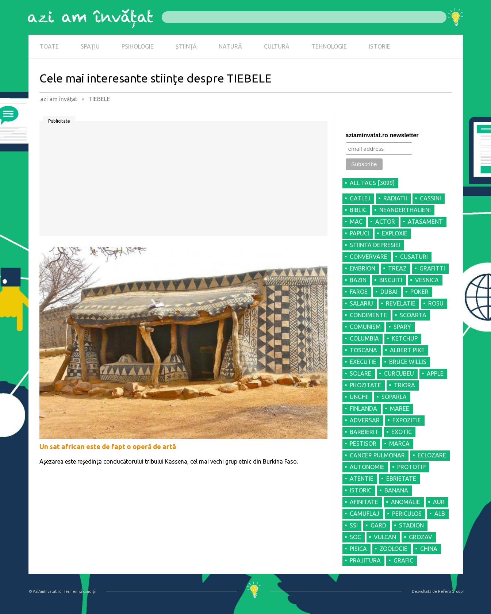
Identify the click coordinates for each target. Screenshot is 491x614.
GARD (378, 525)
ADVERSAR (365, 420)
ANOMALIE (405, 502)
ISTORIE (379, 46)
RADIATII (395, 198)
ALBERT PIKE (407, 350)
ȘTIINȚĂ (186, 46)
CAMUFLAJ (364, 513)
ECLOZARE (432, 455)
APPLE (435, 373)
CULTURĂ (276, 46)
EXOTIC (401, 432)
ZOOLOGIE (393, 548)
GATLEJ (360, 198)
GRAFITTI (432, 268)
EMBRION (362, 268)
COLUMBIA (364, 338)
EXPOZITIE (406, 420)
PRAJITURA (365, 560)
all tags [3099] (372, 183)
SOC (355, 537)
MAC (356, 221)
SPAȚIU (90, 46)
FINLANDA (363, 408)
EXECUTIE (363, 361)
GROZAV (420, 537)
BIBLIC (358, 210)
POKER (419, 291)
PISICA (358, 548)
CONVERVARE (368, 256)
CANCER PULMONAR (377, 455)
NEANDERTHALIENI (405, 210)
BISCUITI (390, 280)
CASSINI (430, 198)
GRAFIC (403, 560)
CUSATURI (414, 256)
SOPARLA (394, 397)
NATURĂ (230, 46)
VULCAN (385, 537)
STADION (411, 525)
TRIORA (404, 385)
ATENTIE (361, 478)
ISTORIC (361, 490)
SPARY (402, 326)
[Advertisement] (183, 181)
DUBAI (389, 291)
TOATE (49, 46)
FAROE (359, 291)
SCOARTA (413, 315)
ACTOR (385, 221)
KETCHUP (405, 338)
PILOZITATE (365, 385)
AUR (439, 502)
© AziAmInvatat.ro (45, 591)
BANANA (396, 490)
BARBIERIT (364, 432)
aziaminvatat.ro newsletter (382, 135)
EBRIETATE (401, 478)
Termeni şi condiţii (80, 591)
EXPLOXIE (394, 233)
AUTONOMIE (367, 467)
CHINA (428, 548)
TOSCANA (363, 350)
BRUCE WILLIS (407, 361)
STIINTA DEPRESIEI (375, 245)
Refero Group (450, 591)
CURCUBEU (399, 373)
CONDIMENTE (368, 315)
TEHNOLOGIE (329, 46)
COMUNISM (365, 326)
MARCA (399, 443)
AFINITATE (364, 502)
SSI (354, 525)
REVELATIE (400, 303)
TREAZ (397, 268)
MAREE (399, 408)
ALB (439, 513)
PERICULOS (407, 513)
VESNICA (427, 280)
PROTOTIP (411, 467)
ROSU (436, 303)
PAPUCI (359, 233)
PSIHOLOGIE (138, 46)
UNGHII (359, 397)
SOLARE (360, 373)
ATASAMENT (425, 221)
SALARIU (361, 303)
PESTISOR (363, 443)
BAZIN (358, 280)
